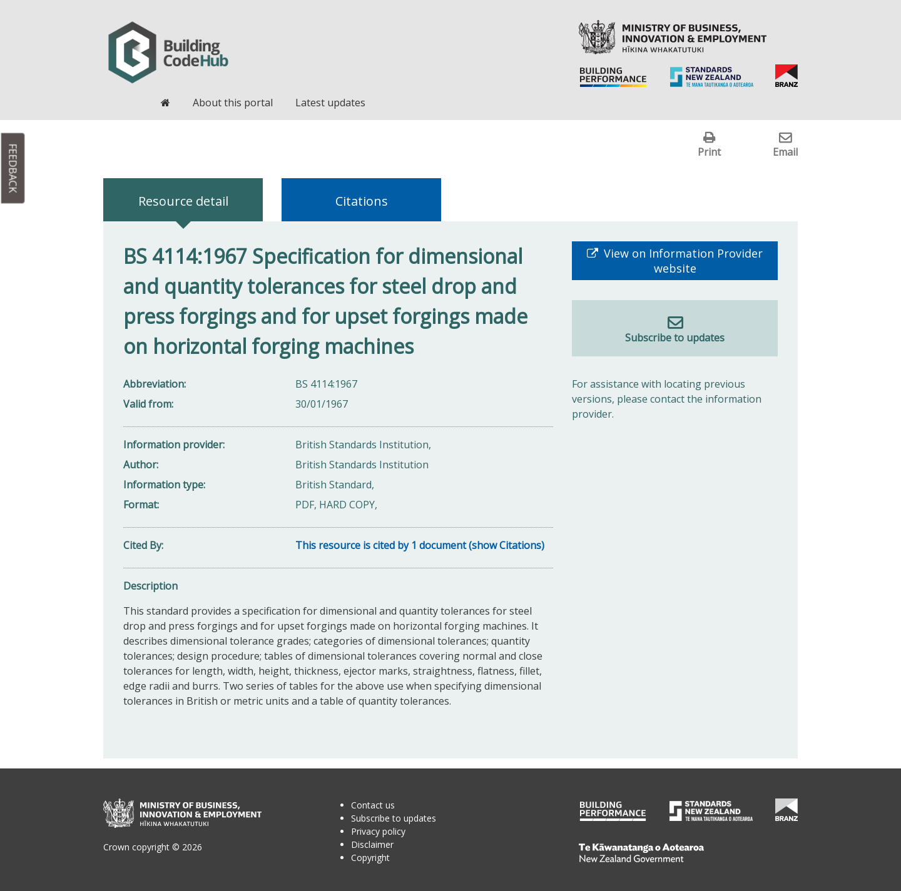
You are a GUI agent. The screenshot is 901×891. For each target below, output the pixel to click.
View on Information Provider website (682, 261)
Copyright (370, 857)
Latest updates (330, 102)
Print (709, 151)
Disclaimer (372, 844)
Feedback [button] (13, 168)
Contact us (373, 805)
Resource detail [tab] (183, 201)
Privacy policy (378, 831)
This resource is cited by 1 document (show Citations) (419, 545)
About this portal (233, 102)
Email (785, 151)
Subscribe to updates (675, 338)
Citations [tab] (361, 201)
